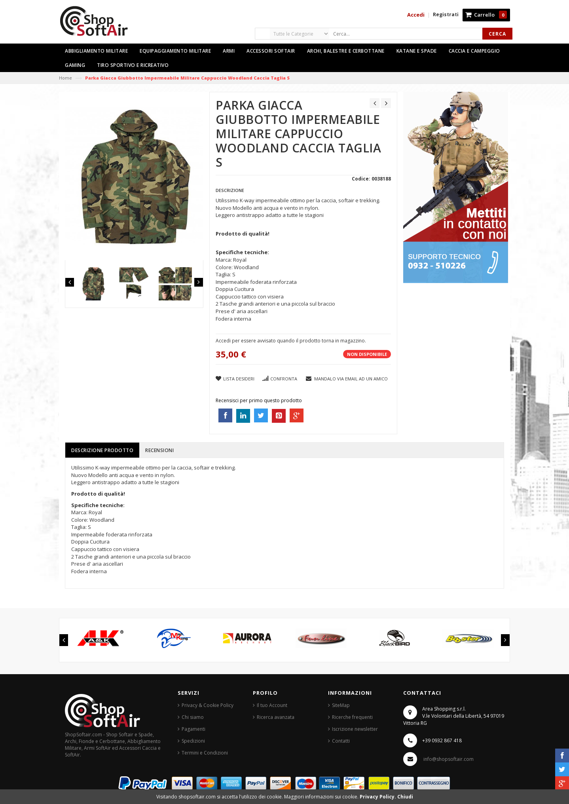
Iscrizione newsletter (355, 729)
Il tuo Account (272, 705)
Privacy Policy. (378, 796)
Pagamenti (193, 729)
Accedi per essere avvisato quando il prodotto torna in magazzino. (291, 340)
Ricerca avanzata (275, 717)
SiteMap (341, 705)
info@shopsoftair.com (448, 759)
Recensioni (159, 450)
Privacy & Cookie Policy (207, 705)
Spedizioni (193, 740)
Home (65, 78)
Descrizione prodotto (102, 450)
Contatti (341, 740)
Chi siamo (193, 717)
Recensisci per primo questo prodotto (259, 400)
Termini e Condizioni (205, 752)
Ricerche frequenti (352, 717)
